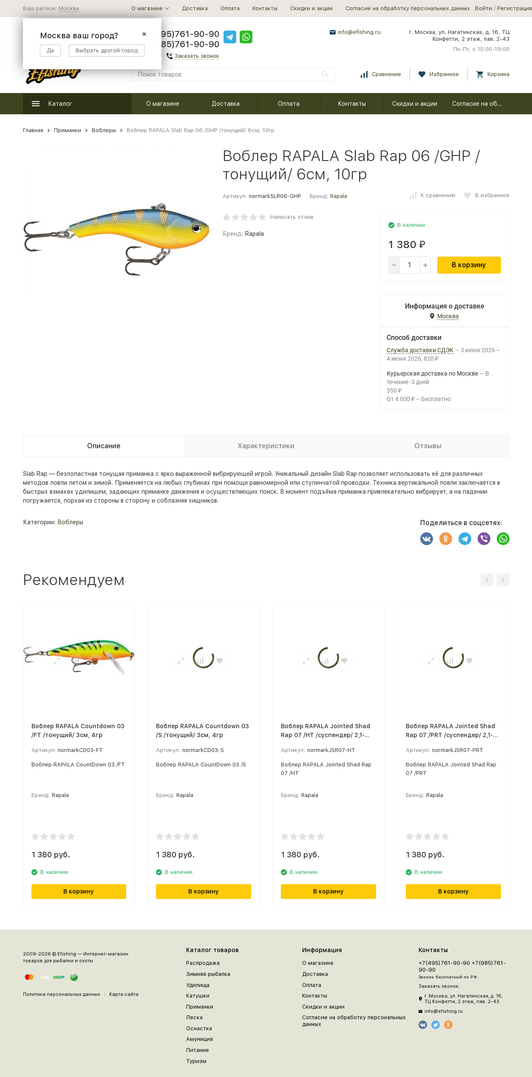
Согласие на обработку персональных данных (407, 8)
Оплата (230, 8)
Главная (33, 130)
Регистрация (514, 8)
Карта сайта (124, 994)
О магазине (162, 103)
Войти (483, 8)
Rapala (338, 196)
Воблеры (104, 130)
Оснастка (199, 1028)
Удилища (197, 985)
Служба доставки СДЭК (420, 350)
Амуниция (199, 1039)
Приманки (67, 130)
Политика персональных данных (61, 994)
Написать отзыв (292, 217)
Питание (197, 1050)
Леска (194, 1017)
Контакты (264, 8)
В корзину (469, 265)
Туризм (196, 1061)
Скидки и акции (311, 8)
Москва (69, 8)
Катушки (197, 995)
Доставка (195, 8)
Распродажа (203, 963)
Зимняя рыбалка (208, 974)
